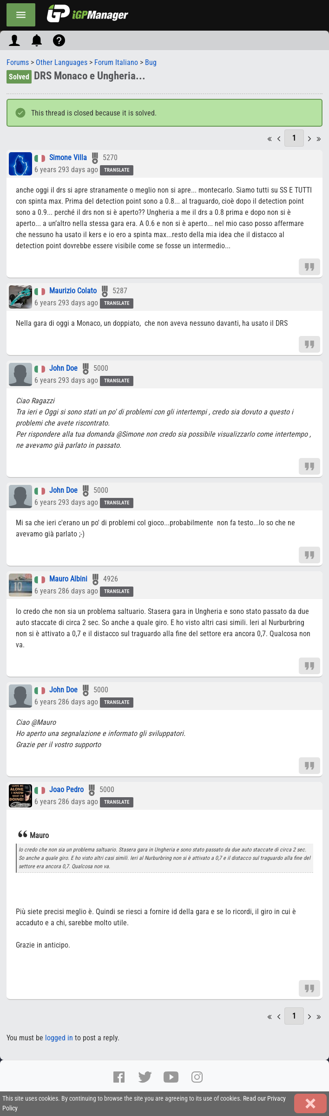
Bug (151, 62)
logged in (59, 1037)
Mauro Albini (68, 579)
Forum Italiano (116, 62)
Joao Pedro (66, 790)
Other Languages (61, 62)
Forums (18, 62)
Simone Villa (68, 158)
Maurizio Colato (73, 291)
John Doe (63, 368)
